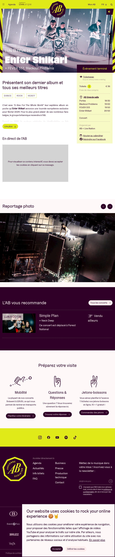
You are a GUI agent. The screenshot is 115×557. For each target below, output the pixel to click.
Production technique (61, 475)
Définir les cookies (76, 548)
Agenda (11, 4)
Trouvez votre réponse (57, 414)
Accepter (56, 548)
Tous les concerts (100, 302)
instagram (40, 437)
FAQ (35, 478)
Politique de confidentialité (16, 553)
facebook (48, 437)
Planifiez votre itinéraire (21, 415)
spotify (66, 437)
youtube (57, 437)
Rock (20, 96)
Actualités (38, 468)
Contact (59, 482)
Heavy (31, 96)
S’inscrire (111, 481)
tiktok (75, 437)
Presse (59, 468)
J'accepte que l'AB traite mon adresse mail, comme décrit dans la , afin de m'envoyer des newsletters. (97, 490)
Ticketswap (86, 76)
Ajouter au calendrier (91, 135)
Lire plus (10, 126)
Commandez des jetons (94, 412)
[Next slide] (110, 206)
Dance (8, 96)
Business (60, 463)
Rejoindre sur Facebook (92, 139)
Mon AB (91, 4)
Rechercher (112, 5)
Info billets (38, 473)
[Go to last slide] (103, 206)
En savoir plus (97, 540)
